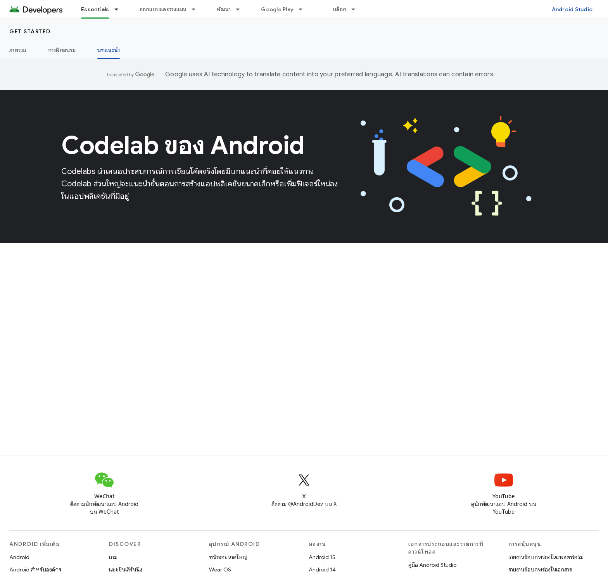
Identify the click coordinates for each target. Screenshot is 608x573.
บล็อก (339, 9)
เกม (113, 557)
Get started (30, 31)
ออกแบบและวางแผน (163, 9)
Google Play (277, 9)
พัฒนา (224, 9)
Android (19, 557)
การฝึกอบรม (62, 49)
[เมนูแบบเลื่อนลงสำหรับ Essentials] (119, 9)
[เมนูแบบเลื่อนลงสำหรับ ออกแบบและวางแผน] (197, 9)
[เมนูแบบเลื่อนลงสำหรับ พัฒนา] (241, 9)
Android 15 (322, 557)
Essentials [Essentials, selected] (95, 9)
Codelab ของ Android (183, 145)
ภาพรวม (17, 49)
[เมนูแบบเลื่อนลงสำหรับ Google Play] (304, 9)
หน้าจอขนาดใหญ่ (228, 557)
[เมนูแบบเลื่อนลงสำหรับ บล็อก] (356, 9)
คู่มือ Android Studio (432, 564)
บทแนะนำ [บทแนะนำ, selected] (108, 49)
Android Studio (572, 9)
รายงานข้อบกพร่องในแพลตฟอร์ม (546, 557)
